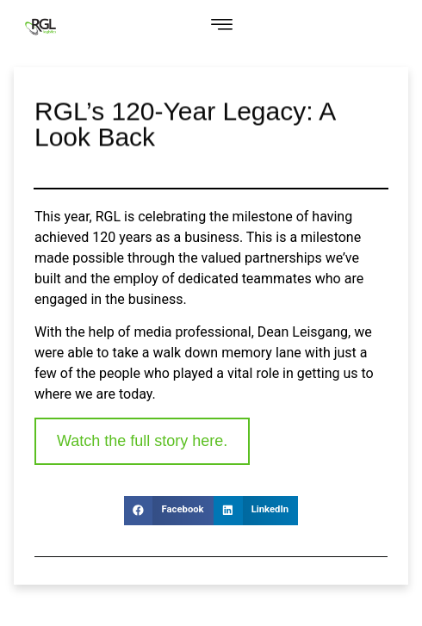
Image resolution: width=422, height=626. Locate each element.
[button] (221, 26)
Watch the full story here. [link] (142, 440)
